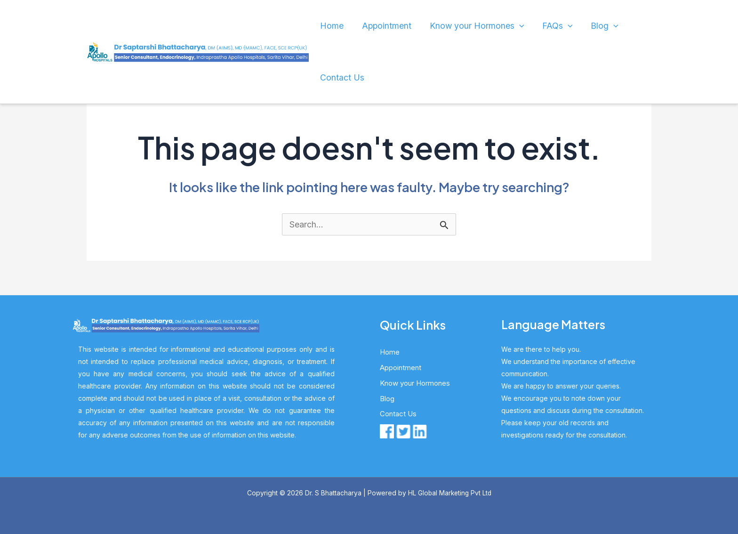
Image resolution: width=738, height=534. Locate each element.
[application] (501, 26)
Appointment (378, 26)
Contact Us (339, 77)
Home (329, 26)
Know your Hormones (461, 26)
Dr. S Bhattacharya (332, 493)
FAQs (535, 26)
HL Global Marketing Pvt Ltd (449, 493)
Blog (577, 26)
